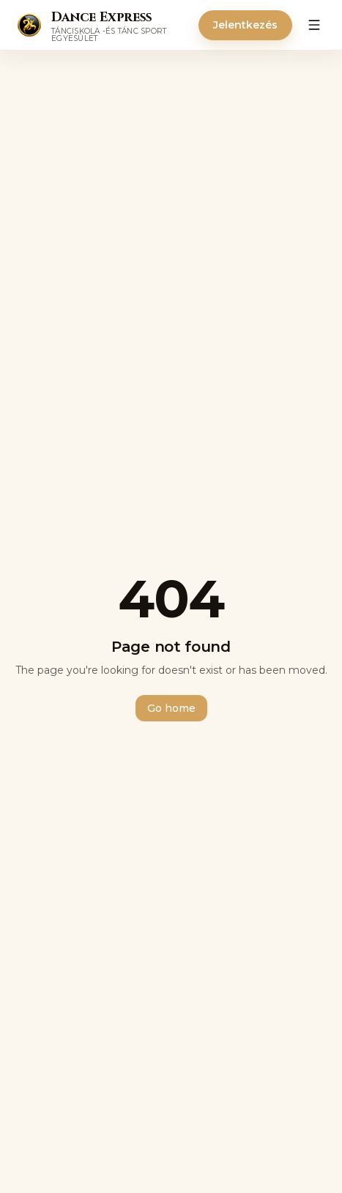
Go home (171, 708)
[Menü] (314, 25)
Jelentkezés (245, 24)
